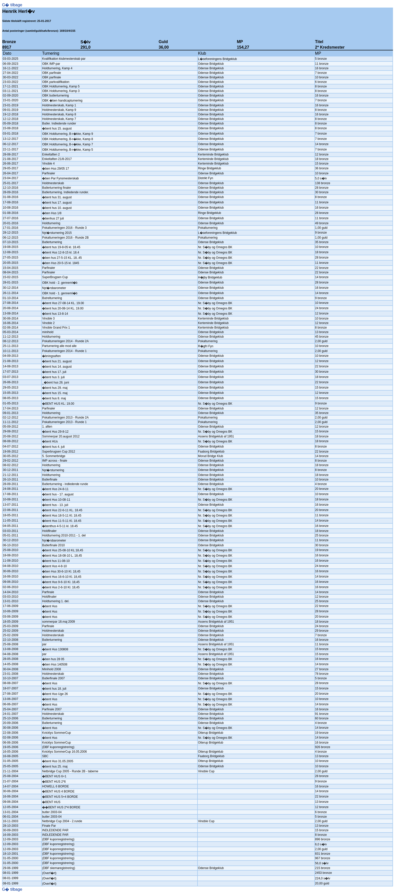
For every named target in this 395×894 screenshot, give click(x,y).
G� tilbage (12, 5)
